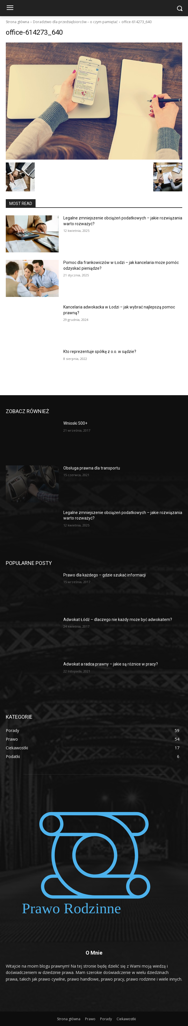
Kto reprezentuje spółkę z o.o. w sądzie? (99, 351)
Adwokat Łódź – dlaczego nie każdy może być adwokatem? (117, 619)
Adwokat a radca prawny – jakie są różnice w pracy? (110, 664)
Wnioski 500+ (75, 423)
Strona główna (17, 21)
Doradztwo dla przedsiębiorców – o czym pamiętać (75, 21)
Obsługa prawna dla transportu (91, 468)
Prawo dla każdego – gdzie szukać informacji (104, 575)
